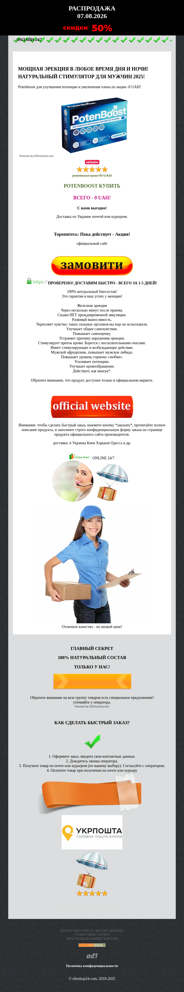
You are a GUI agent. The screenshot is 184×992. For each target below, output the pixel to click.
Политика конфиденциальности (92, 966)
